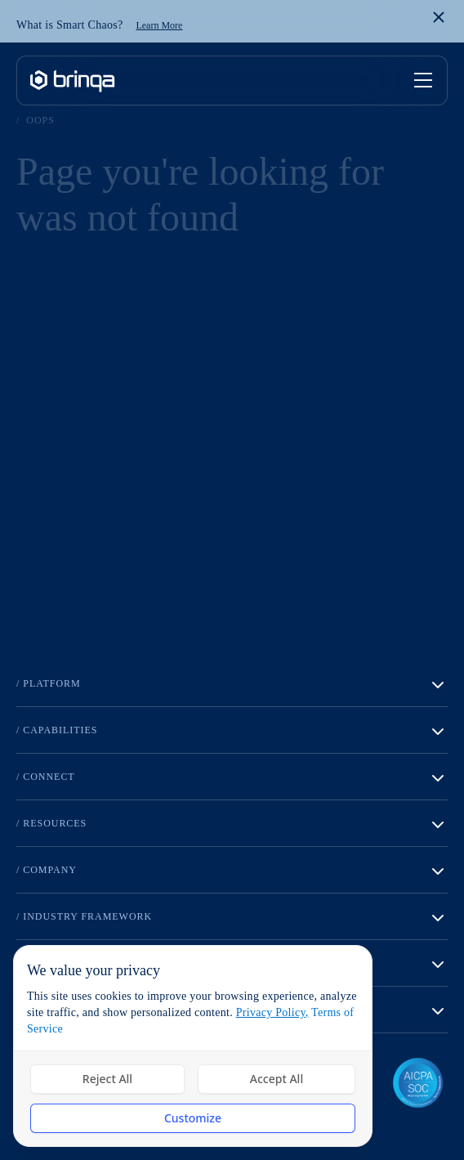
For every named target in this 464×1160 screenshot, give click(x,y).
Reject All (107, 1078)
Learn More (159, 25)
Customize (192, 1118)
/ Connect (232, 778)
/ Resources (232, 825)
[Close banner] (439, 17)
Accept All (276, 1078)
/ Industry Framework (232, 918)
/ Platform (232, 685)
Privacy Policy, (272, 1012)
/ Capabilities (232, 731)
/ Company (232, 871)
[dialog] (193, 1046)
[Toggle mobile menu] (424, 81)
